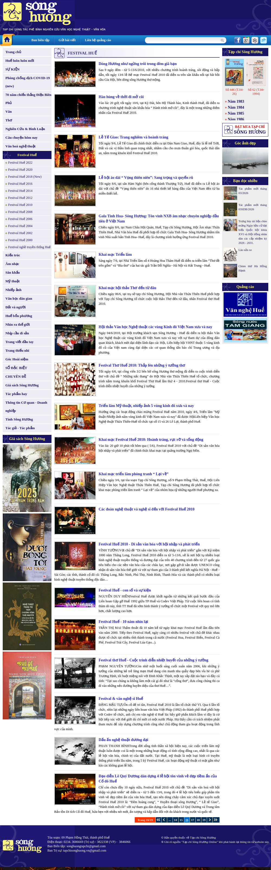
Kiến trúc (12, 255)
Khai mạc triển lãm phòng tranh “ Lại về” (134, 474)
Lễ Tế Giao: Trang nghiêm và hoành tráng (133, 137)
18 (198, 820)
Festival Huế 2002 (20, 233)
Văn (8, 111)
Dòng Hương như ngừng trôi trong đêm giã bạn (138, 64)
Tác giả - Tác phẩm (20, 428)
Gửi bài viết (67, 40)
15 (181, 820)
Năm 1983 (236, 101)
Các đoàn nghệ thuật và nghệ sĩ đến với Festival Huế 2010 (147, 509)
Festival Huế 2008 (20, 212)
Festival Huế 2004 (20, 226)
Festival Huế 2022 (20, 162)
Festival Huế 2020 (20, 170)
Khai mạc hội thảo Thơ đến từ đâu (127, 288)
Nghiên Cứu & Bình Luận (25, 129)
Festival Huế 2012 (20, 198)
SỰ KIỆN (12, 69)
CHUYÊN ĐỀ (15, 376)
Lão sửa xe (245, 249)
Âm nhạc (12, 264)
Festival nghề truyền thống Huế (29, 247)
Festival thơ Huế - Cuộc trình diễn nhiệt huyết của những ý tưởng (153, 660)
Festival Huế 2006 (20, 219)
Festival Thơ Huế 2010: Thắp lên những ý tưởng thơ (142, 365)
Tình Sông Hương (19, 419)
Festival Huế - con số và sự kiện (125, 590)
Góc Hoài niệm (16, 359)
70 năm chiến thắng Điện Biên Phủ (28, 99)
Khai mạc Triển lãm (115, 255)
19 (203, 820)
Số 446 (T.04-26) (234, 92)
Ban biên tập (40, 40)
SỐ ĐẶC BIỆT (16, 368)
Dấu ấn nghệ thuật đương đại (123, 740)
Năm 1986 (236, 119)
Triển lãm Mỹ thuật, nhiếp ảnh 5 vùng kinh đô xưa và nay (146, 406)
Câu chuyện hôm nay (21, 137)
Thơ (8, 120)
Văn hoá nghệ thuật (20, 146)
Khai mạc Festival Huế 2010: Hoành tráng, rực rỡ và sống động (151, 440)
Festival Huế (27, 155)
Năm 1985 (236, 113)
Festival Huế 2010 (20, 205)
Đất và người (15, 307)
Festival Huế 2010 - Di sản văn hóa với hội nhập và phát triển (149, 544)
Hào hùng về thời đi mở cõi (121, 97)
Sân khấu (12, 272)
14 (175, 820)
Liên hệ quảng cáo (98, 40)
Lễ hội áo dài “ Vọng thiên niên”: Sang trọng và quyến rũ (146, 178)
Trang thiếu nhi (17, 350)
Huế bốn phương (18, 316)
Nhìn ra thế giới (17, 324)
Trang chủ (13, 52)
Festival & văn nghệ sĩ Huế (121, 699)
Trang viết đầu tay (19, 342)
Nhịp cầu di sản (17, 333)
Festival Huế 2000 (20, 240)
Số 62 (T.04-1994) (256, 92)
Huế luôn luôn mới (19, 61)
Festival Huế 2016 (20, 184)
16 (186, 820)
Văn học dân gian (18, 298)
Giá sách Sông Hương (22, 385)
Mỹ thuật (12, 281)
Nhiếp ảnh (13, 290)
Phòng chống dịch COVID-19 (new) (27, 82)
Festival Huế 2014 (20, 191)
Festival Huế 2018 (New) (24, 177)
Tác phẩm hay (16, 394)
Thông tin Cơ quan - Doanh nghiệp (26, 406)
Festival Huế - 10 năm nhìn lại (123, 622)
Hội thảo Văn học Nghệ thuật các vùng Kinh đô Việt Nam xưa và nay (155, 327)
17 (192, 820)
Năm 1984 (236, 107)
